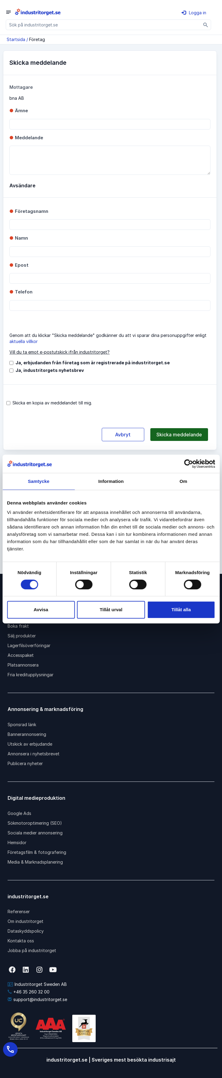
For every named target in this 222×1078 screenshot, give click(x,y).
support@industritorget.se (37, 999)
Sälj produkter (22, 635)
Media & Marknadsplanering (35, 862)
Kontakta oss (21, 940)
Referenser (19, 911)
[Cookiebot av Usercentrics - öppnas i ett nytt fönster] (188, 463)
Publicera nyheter (25, 763)
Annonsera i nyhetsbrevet (34, 753)
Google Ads (19, 813)
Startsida (16, 39)
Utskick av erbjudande (30, 744)
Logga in (194, 12)
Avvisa (41, 609)
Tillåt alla (181, 609)
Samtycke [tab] (39, 481)
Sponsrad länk (22, 724)
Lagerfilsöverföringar (29, 645)
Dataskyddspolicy (26, 931)
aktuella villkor (23, 341)
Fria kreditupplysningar (30, 674)
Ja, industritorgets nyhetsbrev (49, 370)
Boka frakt (18, 626)
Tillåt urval (111, 609)
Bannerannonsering (27, 734)
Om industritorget (25, 921)
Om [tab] (183, 481)
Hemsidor (17, 842)
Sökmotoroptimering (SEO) (35, 823)
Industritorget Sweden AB (37, 984)
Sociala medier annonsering (35, 832)
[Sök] (205, 24)
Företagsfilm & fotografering (37, 852)
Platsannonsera (23, 664)
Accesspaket (21, 655)
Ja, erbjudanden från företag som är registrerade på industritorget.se (92, 362)
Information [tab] (111, 481)
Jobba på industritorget (32, 950)
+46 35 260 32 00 (29, 991)
